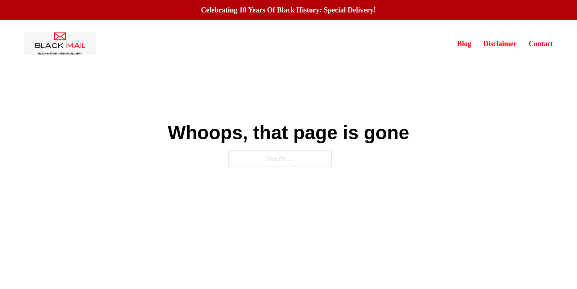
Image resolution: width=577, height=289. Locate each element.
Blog (464, 44)
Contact (541, 44)
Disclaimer (499, 44)
